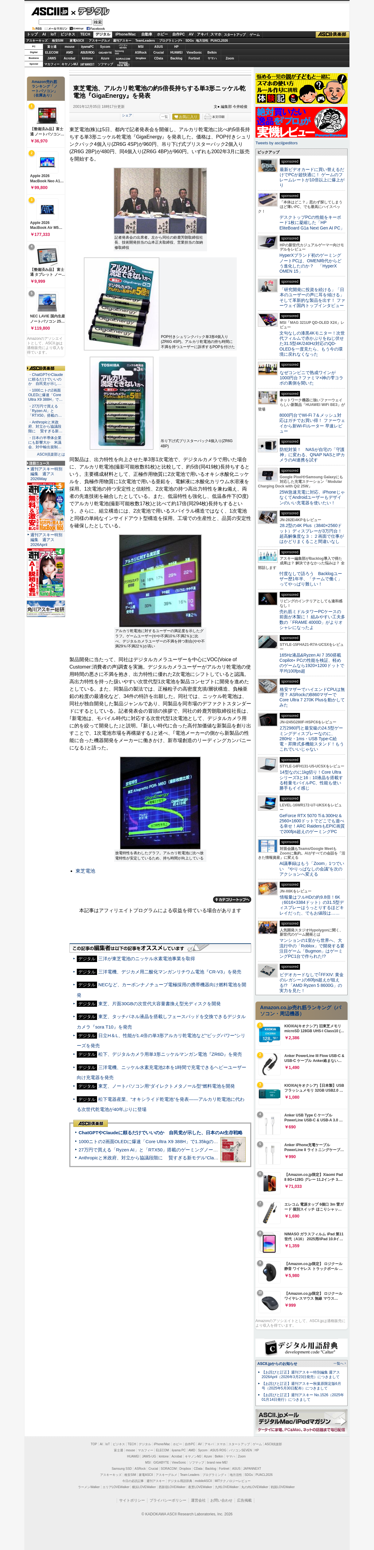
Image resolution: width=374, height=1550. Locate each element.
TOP (94, 1444)
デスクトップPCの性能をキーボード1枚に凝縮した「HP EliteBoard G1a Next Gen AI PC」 (312, 222)
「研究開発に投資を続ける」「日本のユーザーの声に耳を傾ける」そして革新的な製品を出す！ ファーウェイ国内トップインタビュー (312, 297)
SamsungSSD (119, 52)
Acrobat (70, 58)
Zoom (230, 58)
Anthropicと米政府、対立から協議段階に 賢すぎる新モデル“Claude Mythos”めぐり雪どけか (175, 1157)
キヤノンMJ (69, 64)
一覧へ (338, 1363)
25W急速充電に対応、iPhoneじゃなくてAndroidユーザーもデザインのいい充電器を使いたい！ (312, 497)
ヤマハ (212, 58)
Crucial (159, 52)
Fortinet (194, 58)
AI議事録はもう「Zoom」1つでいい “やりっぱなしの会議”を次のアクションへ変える (311, 869)
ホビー (162, 34)
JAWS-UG (149, 1456)
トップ (32, 34)
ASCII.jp (49, 11)
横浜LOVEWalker (144, 1487)
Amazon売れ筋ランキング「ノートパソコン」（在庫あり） (44, 88)
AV (191, 34)
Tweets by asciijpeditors (276, 143)
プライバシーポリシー (168, 1500)
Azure (105, 58)
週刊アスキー (122, 40)
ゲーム (255, 34)
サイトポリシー (132, 1500)
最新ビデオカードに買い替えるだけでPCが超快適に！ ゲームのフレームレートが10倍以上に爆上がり (312, 177)
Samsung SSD (122, 1468)
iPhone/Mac (125, 34)
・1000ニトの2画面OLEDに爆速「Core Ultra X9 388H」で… (45, 395)
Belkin (211, 52)
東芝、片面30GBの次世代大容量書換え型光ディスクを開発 (159, 1003)
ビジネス (67, 34)
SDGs (189, 40)
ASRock (140, 52)
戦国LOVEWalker (282, 1487)
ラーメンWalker (89, 1487)
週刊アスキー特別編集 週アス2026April (46, 539)
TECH (85, 34)
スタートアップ (234, 34)
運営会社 (198, 1500)
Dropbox (141, 58)
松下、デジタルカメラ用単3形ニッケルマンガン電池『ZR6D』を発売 (170, 1054)
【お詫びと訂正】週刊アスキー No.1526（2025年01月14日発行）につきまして (303, 1397)
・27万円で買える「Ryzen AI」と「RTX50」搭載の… (45, 411)
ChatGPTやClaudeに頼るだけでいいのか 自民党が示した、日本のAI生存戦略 (161, 1132)
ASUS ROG (87, 52)
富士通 (51, 46)
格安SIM (58, 40)
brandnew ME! (123, 64)
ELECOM (51, 52)
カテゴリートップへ (232, 899)
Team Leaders (189, 1474)
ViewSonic (194, 52)
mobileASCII (203, 1481)
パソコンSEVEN (123, 46)
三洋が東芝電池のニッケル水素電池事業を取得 (146, 958)
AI (44, 34)
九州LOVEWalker (227, 1487)
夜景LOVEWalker (200, 1487)
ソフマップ (105, 64)
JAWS (51, 58)
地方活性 (202, 40)
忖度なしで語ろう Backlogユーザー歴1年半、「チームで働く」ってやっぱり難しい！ (310, 579)
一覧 (164, 117)
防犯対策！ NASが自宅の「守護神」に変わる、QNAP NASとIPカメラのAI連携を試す (312, 455)
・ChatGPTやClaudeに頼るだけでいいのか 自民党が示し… (45, 379)
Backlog (176, 58)
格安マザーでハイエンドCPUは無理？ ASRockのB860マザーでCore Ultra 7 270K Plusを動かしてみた (312, 697)
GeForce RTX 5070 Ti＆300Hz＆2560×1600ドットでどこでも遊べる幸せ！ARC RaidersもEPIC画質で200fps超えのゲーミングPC (312, 823)
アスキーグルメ (99, 40)
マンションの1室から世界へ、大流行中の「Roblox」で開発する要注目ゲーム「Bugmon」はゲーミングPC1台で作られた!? (312, 948)
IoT (53, 34)
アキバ (202, 34)
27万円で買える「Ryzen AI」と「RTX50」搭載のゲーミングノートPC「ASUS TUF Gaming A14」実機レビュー (194, 1149)
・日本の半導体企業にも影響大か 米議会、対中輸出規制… (44, 442)
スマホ (215, 34)
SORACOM (169, 1468)
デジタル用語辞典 (180, 1481)
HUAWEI (176, 52)
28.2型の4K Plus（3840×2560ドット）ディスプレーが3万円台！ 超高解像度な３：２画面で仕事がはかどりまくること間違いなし (311, 533)
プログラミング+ (170, 40)
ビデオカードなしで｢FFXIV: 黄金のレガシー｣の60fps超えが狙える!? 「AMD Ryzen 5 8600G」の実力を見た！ (311, 982)
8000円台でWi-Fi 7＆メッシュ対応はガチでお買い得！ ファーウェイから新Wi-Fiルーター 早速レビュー (312, 423)
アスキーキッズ (37, 40)
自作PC (178, 34)
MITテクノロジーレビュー (233, 1481)
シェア (127, 115)
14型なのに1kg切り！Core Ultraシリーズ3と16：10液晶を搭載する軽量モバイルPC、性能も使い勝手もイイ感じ (311, 780)
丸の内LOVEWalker (254, 1487)
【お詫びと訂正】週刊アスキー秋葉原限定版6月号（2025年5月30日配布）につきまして (301, 1385)
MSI (141, 46)
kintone (87, 58)
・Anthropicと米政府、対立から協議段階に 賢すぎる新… (45, 427)
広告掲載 (244, 1500)
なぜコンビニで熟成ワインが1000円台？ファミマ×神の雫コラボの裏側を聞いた (311, 378)
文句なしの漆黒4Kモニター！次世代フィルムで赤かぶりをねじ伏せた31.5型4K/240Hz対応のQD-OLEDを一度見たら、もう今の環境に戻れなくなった (312, 344)
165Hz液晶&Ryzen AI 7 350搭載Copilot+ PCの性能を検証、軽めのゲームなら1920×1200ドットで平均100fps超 (311, 663)
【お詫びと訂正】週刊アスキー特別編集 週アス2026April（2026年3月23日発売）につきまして (301, 1374)
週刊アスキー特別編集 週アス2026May (46, 474)
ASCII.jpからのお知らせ (277, 1364)
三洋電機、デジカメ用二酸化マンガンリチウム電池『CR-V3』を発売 (169, 971)
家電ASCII (77, 40)
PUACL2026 (219, 40)
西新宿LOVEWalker (172, 1487)
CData (158, 58)
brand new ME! (217, 1462)
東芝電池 (85, 871)
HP (176, 46)
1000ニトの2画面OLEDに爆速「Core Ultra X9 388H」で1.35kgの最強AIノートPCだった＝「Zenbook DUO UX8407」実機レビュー (214, 1141)
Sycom (105, 46)
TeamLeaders (145, 40)
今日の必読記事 (133, 1481)
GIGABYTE (105, 52)
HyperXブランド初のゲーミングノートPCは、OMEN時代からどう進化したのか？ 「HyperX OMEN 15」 (310, 263)
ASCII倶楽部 (332, 35)
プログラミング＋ (214, 1474)
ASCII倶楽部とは (51, 454)
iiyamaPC (87, 46)
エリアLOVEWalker (116, 1487)
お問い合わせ (221, 1500)
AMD (69, 52)
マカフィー (52, 64)
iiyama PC (179, 1450)
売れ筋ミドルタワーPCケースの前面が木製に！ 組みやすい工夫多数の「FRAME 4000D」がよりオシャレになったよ (312, 619)
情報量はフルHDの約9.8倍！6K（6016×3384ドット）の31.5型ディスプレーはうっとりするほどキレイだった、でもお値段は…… (311, 905)
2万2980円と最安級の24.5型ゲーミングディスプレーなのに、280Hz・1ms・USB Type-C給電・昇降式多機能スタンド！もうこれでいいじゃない (311, 739)
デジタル (90, 11)
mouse (69, 46)
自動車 (146, 34)
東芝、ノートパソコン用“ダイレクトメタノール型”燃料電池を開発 (166, 1086)
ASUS (158, 46)
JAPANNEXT (87, 64)
